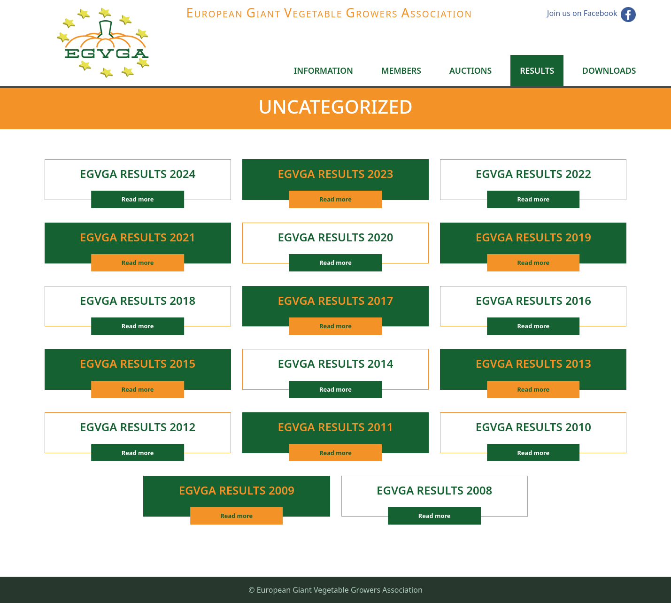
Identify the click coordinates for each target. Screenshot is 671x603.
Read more (138, 199)
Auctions (470, 70)
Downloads (609, 70)
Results (537, 70)
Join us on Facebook (582, 13)
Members (401, 70)
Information (323, 70)
